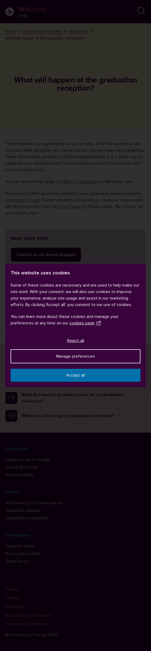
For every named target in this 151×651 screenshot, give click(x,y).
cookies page (85, 323)
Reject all (75, 340)
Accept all (75, 375)
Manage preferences (75, 356)
